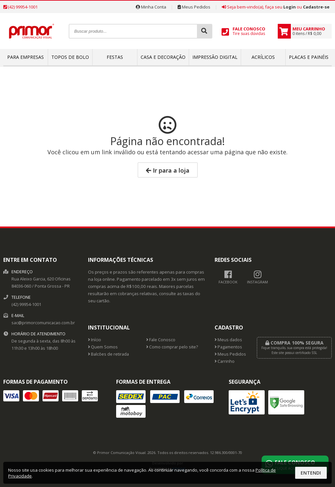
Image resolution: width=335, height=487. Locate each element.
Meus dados (228, 340)
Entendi (311, 473)
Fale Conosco (160, 340)
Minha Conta (151, 7)
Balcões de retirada (108, 354)
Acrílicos (263, 57)
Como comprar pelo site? (172, 347)
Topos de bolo (70, 57)
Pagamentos (228, 347)
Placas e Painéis (308, 57)
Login (289, 7)
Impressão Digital (215, 57)
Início (94, 340)
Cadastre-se (316, 7)
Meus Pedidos (194, 7)
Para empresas (25, 57)
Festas (115, 57)
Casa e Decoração (163, 57)
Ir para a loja (167, 170)
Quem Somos (103, 347)
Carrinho (225, 361)
